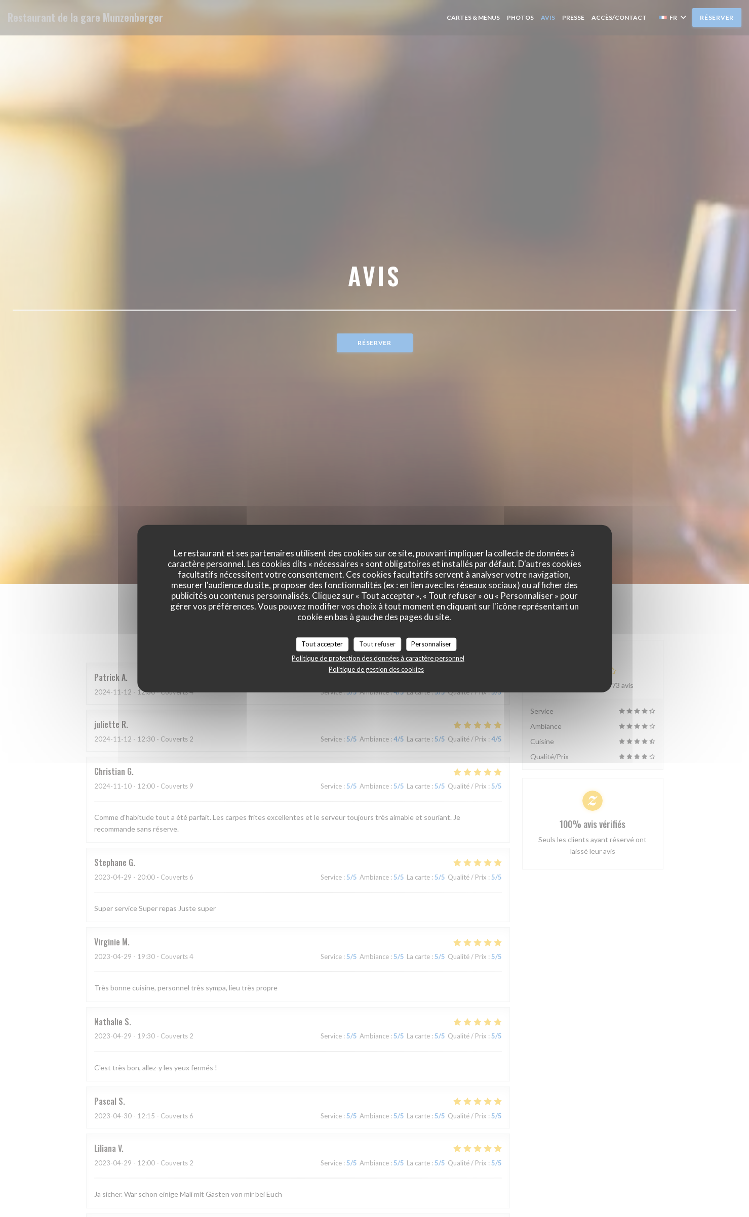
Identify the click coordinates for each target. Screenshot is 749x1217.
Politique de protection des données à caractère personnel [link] (378, 658)
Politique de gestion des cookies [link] (376, 669)
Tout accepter (322, 644)
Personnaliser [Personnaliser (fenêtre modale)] (431, 644)
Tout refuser (377, 644)
